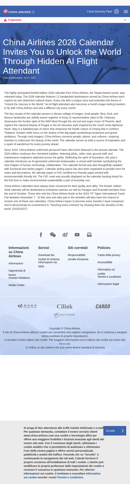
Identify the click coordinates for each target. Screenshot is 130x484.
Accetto (110, 430)
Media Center (17, 415)
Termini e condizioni (109, 406)
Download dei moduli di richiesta (49, 385)
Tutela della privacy (108, 385)
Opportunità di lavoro (17, 400)
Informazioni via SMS (47, 392)
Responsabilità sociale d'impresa (78, 385)
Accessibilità (104, 392)
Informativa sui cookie (106, 399)
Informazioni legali (108, 413)
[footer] (65, 419)
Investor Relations (19, 407)
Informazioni (16, 393)
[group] (21, 381)
